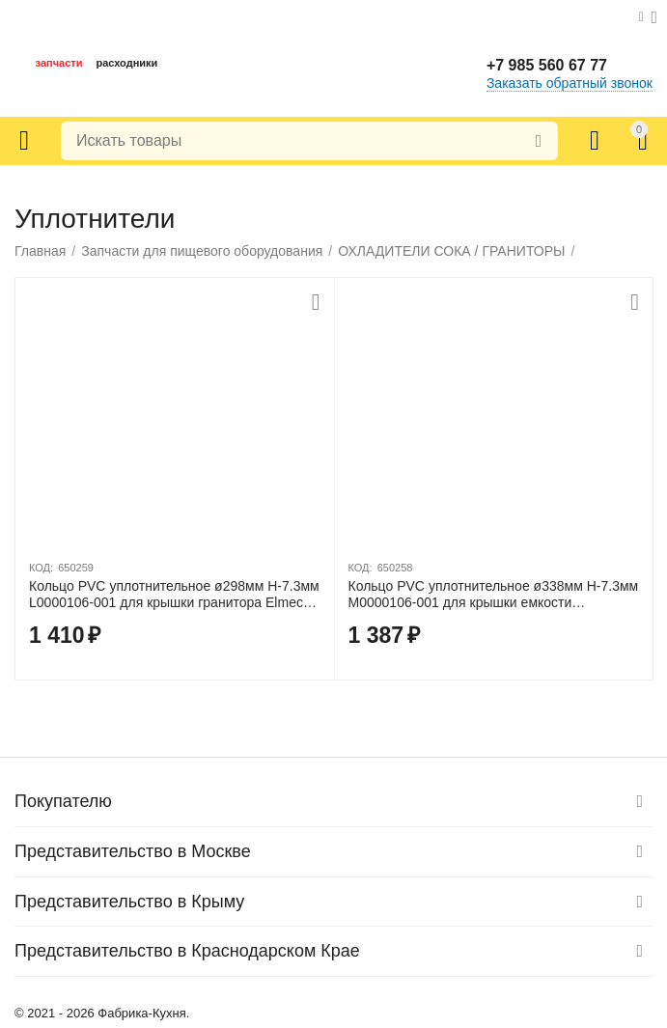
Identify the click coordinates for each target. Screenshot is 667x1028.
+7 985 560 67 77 (546, 65)
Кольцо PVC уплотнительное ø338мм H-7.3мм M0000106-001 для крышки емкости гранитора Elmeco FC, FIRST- (493, 594)
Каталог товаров (24, 140)
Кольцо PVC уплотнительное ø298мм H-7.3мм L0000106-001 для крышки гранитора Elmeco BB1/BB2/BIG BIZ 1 (174, 594)
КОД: (41, 567)
